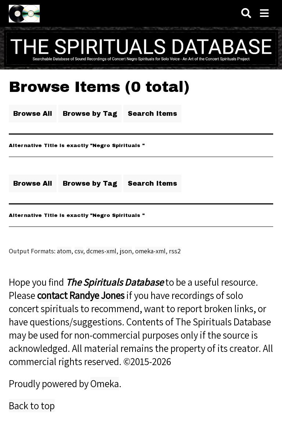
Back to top (32, 405)
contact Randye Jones (80, 295)
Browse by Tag (90, 113)
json (126, 251)
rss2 (175, 251)
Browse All (32, 113)
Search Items (152, 113)
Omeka (104, 383)
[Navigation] (264, 13)
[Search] (246, 13)
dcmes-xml (101, 251)
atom (64, 251)
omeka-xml (150, 251)
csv (79, 251)
